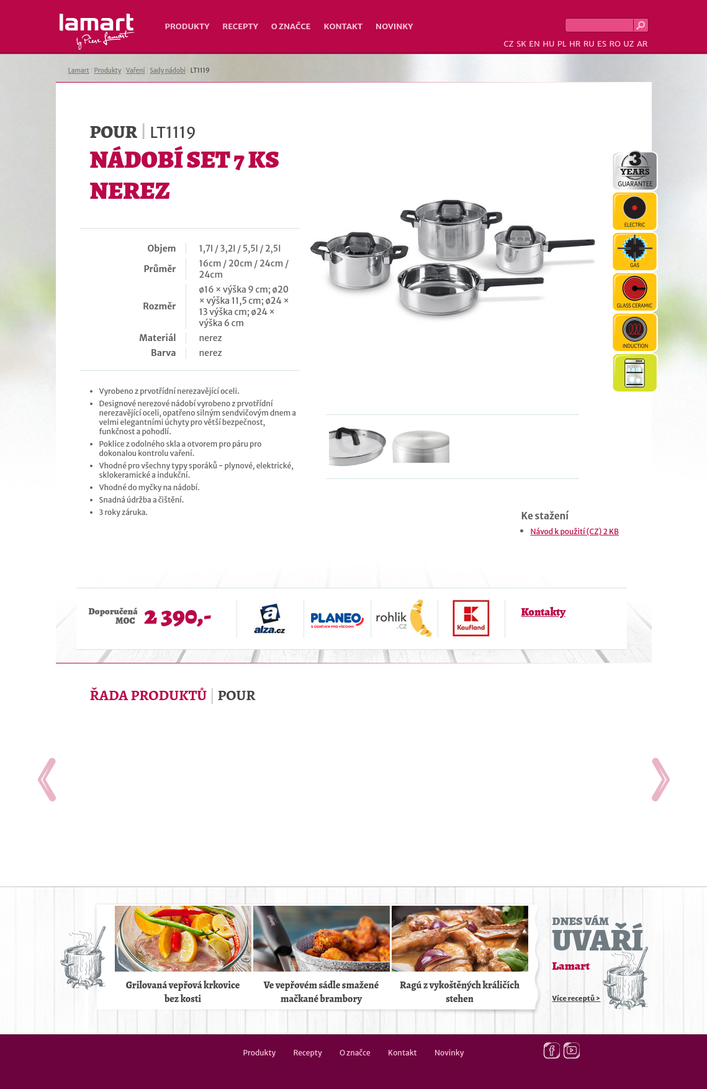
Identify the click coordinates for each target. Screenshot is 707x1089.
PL (562, 44)
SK (521, 44)
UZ (628, 44)
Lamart (97, 31)
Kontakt (343, 26)
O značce (291, 26)
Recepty (240, 26)
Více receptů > (576, 998)
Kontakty (543, 611)
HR (574, 44)
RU (589, 44)
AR (642, 44)
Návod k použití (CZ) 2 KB (575, 531)
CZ (508, 44)
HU (548, 44)
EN (534, 44)
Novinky (394, 26)
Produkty (187, 26)
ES (601, 44)
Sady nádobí (168, 70)
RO (614, 44)
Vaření (135, 70)
